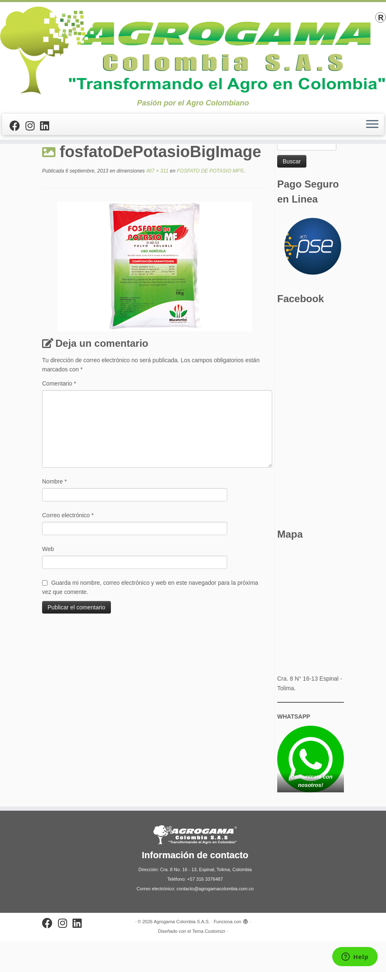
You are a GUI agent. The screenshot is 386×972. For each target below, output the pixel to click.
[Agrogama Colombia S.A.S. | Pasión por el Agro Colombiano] (193, 50)
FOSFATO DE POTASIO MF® (101, 158)
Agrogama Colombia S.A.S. (182, 951)
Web (48, 579)
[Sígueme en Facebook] (17, 126)
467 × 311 (156, 202)
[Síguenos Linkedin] (47, 126)
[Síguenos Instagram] (32, 126)
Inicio (49, 158)
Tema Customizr (208, 961)
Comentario (59, 414)
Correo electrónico (68, 545)
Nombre (54, 512)
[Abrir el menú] (372, 124)
